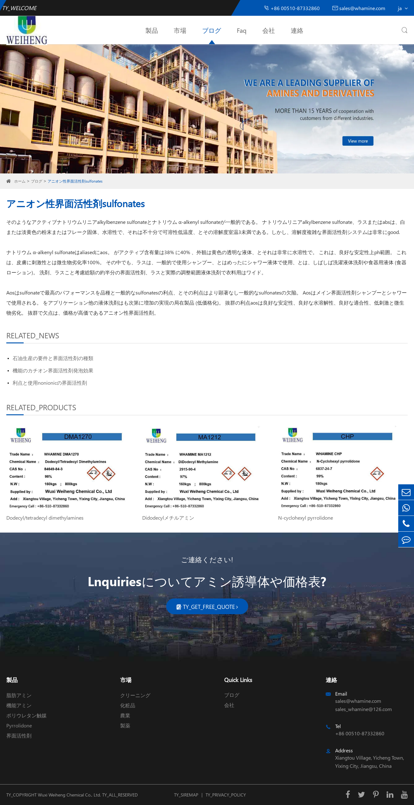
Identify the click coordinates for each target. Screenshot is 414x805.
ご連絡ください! (207, 559)
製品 (151, 30)
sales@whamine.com (358, 8)
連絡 (297, 30)
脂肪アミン (19, 695)
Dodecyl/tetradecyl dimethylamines (45, 517)
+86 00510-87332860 (292, 8)
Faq (242, 30)
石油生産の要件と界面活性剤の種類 (53, 358)
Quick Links (238, 680)
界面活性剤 (19, 735)
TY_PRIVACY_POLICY (226, 795)
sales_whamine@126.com (363, 709)
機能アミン (19, 705)
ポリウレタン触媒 (26, 715)
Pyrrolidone (19, 725)
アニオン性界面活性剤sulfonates (75, 181)
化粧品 (127, 705)
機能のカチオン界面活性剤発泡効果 (53, 370)
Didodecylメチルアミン (168, 517)
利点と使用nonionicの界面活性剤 (50, 382)
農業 (125, 715)
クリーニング (135, 695)
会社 (268, 30)
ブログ (211, 30)
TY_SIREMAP (186, 795)
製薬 (125, 725)
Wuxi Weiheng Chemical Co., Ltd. (69, 795)
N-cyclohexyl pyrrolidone (305, 517)
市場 (180, 30)
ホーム (20, 181)
